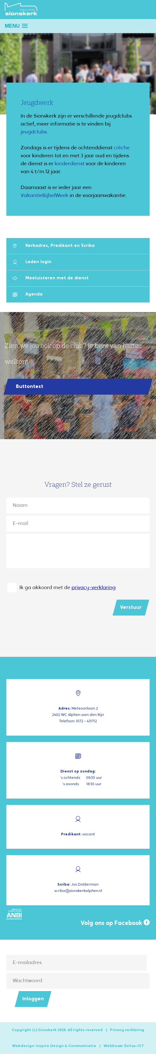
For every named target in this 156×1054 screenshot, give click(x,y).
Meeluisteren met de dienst (51, 278)
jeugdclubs (34, 132)
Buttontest (29, 386)
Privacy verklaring (127, 1030)
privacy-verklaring (93, 587)
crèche (122, 148)
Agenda (28, 294)
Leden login (32, 262)
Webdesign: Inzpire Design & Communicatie (54, 1046)
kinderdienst (70, 164)
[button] (16, 26)
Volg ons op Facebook (115, 923)
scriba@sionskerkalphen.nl (78, 891)
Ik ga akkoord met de (67, 587)
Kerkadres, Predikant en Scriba (54, 245)
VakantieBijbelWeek (44, 195)
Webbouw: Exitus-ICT (124, 1046)
